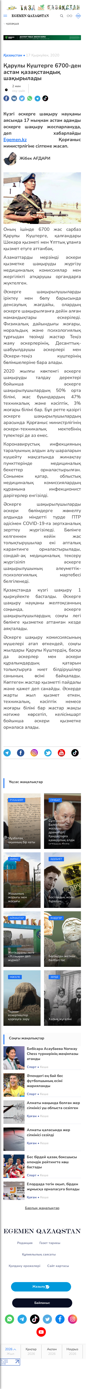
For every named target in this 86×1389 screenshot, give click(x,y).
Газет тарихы (49, 1243)
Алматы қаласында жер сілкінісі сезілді (48, 1132)
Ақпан (52, 1351)
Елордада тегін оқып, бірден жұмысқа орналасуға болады (53, 1187)
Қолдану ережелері (24, 1266)
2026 (10, 1351)
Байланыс (42, 1303)
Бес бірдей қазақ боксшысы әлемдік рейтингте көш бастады (52, 1162)
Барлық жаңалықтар (42, 1208)
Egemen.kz (15, 140)
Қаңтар (31, 1351)
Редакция (25, 1243)
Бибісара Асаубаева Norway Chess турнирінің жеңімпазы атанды (52, 1053)
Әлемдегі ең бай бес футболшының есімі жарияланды (45, 1080)
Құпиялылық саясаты (39, 1254)
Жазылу (41, 1286)
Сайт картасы (58, 1266)
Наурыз (72, 1351)
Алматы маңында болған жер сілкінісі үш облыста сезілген (53, 1105)
